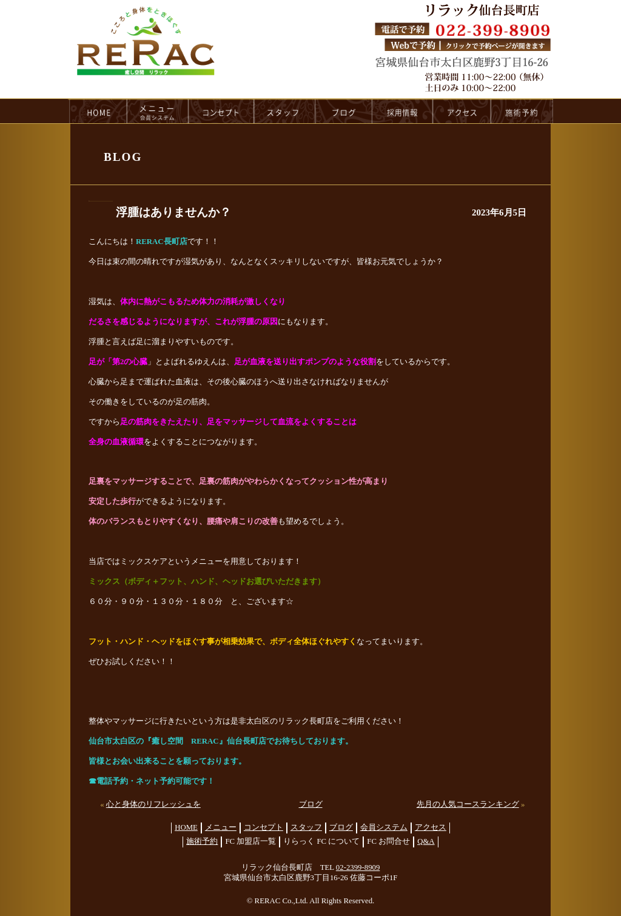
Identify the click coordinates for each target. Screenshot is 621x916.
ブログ (311, 804)
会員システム (384, 827)
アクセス (430, 827)
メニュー (221, 827)
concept (221, 111)
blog (344, 111)
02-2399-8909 (358, 867)
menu (157, 111)
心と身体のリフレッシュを (153, 804)
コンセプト (263, 827)
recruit (403, 111)
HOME (97, 111)
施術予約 (202, 841)
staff (285, 111)
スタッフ (306, 827)
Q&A (425, 841)
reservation (522, 111)
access (462, 111)
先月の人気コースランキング (468, 804)
